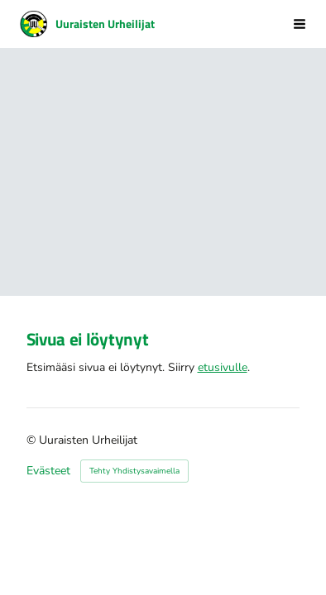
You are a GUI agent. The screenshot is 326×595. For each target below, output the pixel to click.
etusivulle (222, 367)
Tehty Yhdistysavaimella (134, 471)
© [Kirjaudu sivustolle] (32, 440)
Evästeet (48, 471)
